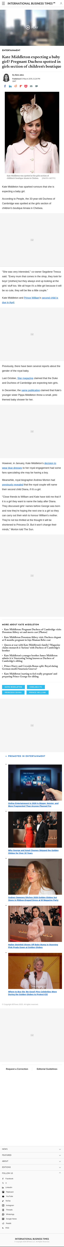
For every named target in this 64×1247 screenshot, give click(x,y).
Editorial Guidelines (47, 1069)
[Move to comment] (36, 86)
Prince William (32, 297)
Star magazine (25, 378)
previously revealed (12, 484)
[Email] (31, 86)
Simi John (19, 75)
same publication (30, 390)
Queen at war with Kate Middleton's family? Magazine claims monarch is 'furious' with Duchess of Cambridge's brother (31, 648)
